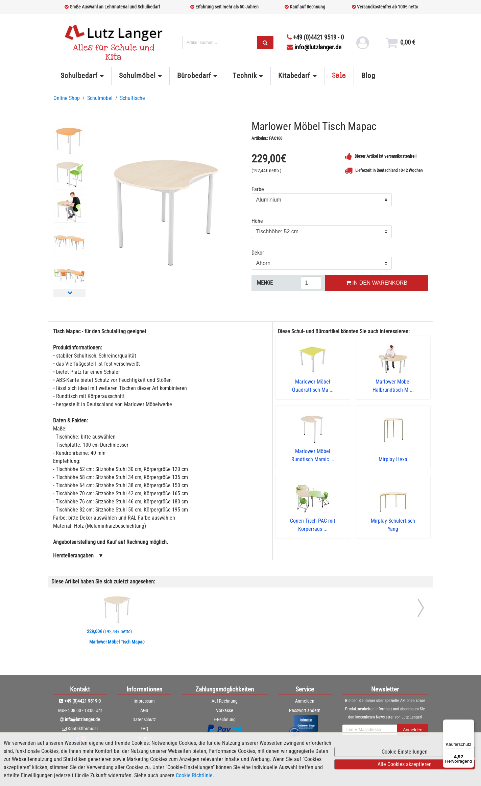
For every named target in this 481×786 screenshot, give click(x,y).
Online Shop (66, 98)
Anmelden (304, 701)
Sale (339, 75)
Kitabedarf (294, 76)
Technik (245, 76)
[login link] (362, 45)
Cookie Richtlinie (194, 775)
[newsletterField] (370, 730)
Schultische (132, 98)
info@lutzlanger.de (314, 47)
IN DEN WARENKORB (376, 283)
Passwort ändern (304, 710)
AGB (144, 710)
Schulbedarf (79, 76)
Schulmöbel (137, 76)
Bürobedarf (194, 76)
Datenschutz (144, 719)
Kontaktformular (83, 728)
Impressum (144, 701)
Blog (368, 76)
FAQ (144, 728)
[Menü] (470, 723)
